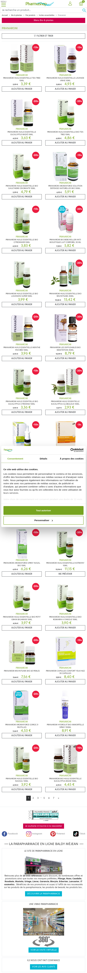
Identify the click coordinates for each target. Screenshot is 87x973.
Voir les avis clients (43, 966)
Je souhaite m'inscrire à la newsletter (43, 826)
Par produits (30, 15)
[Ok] (84, 10)
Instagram (34, 833)
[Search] (41, 10)
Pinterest (57, 833)
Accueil (5, 15)
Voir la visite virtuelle (43, 950)
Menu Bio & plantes (43, 20)
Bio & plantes (16, 15)
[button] (70, 3)
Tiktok (79, 833)
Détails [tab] (43, 458)
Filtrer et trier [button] (43, 35)
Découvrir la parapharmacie (43, 893)
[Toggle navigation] (3, 3)
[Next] (58, 798)
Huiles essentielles (46, 15)
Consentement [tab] (15, 458)
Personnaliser (43, 520)
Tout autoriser (43, 510)
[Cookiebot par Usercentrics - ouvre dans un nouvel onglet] (70, 450)
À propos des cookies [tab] (72, 458)
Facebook (10, 833)
